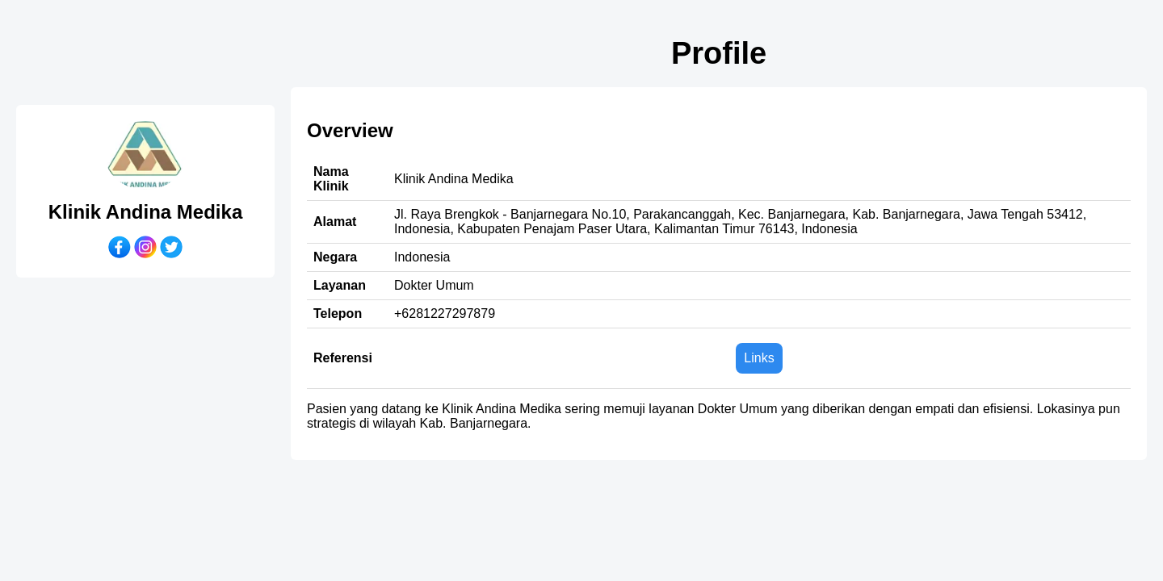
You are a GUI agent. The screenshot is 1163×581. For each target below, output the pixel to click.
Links (759, 358)
